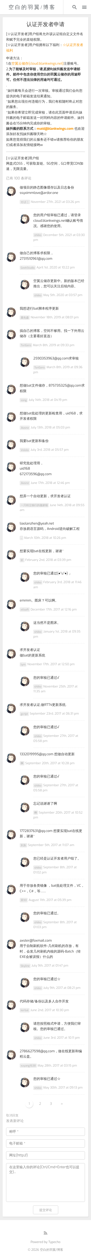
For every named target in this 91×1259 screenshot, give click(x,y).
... (21, 538)
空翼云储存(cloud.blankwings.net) (37, 63)
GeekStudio (28, 267)
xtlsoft (25, 609)
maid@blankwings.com (55, 128)
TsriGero (26, 345)
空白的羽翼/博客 (32, 7)
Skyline (25, 966)
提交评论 (45, 1210)
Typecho (54, 1242)
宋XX (24, 900)
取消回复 (12, 1116)
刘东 (23, 845)
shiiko (37, 235)
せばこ (25, 202)
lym (23, 664)
